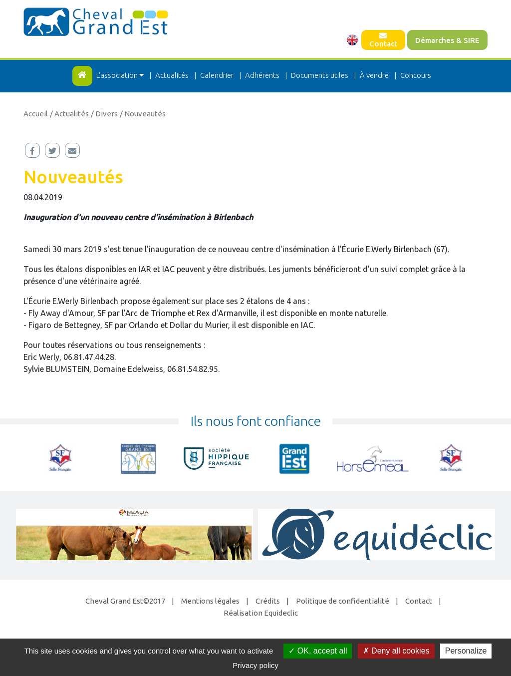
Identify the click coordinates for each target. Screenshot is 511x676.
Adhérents (262, 75)
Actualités (172, 75)
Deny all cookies (396, 651)
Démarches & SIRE (447, 40)
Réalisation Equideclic (261, 613)
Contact (383, 40)
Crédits (268, 601)
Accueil (35, 113)
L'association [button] (120, 75)
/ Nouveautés (143, 113)
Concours (415, 75)
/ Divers (104, 113)
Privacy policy (255, 665)
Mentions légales (210, 601)
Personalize (466, 651)
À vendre (374, 75)
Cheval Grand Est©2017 (125, 601)
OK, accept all (317, 651)
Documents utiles (319, 75)
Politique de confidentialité (342, 601)
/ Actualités (69, 113)
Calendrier (217, 75)
